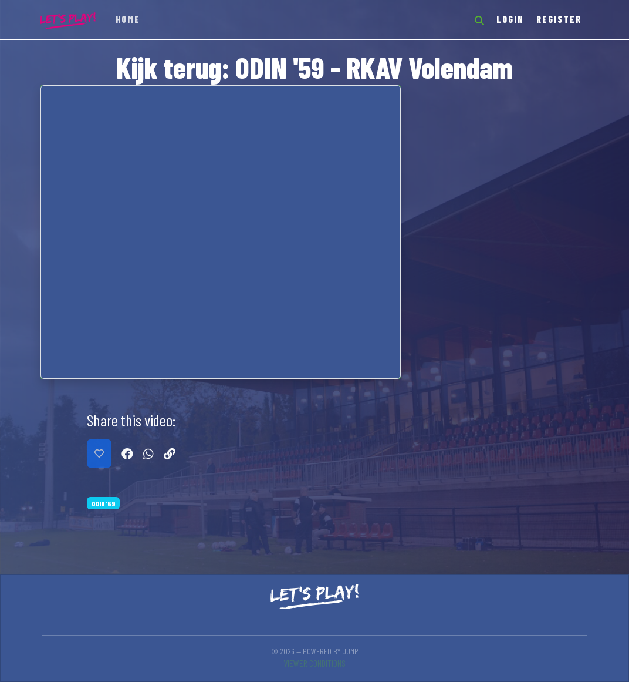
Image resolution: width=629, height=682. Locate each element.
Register (558, 19)
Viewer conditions (314, 662)
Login (510, 19)
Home (128, 19)
